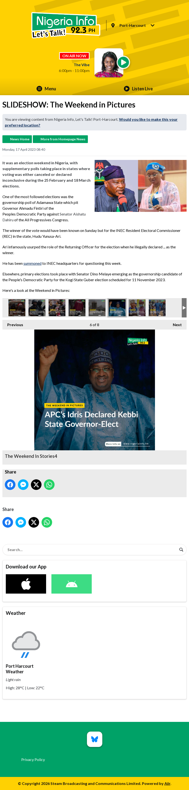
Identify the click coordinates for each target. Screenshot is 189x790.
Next (175, 323)
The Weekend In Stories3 (16, 307)
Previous (12, 323)
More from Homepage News (63, 139)
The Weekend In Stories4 (117, 307)
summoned (32, 263)
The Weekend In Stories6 (97, 307)
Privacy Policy (33, 759)
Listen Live (138, 89)
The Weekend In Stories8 (57, 307)
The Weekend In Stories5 (36, 307)
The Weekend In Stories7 (77, 307)
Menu (46, 89)
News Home (19, 139)
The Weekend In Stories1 (157, 307)
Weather (16, 613)
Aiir (167, 783)
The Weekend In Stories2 (137, 307)
